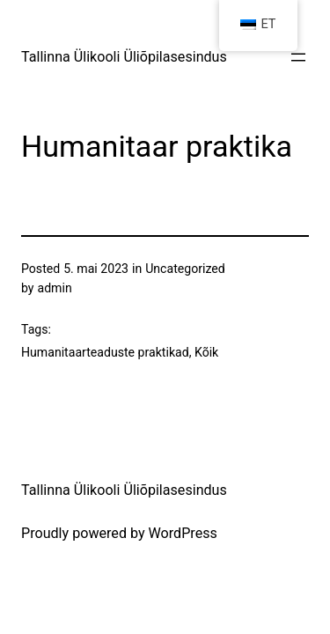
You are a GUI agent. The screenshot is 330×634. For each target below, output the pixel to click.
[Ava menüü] (298, 57)
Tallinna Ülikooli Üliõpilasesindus (124, 56)
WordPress (183, 533)
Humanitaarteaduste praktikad (105, 352)
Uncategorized (185, 269)
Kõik (206, 352)
